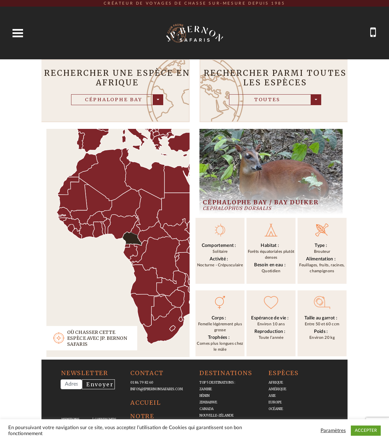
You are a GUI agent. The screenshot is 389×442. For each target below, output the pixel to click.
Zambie (205, 389)
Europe (275, 402)
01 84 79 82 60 (141, 382)
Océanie (276, 409)
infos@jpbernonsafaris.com (156, 389)
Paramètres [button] (333, 430)
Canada (206, 409)
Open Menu (18, 33)
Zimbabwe (208, 402)
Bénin (204, 396)
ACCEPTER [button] (366, 430)
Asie (272, 396)
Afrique (276, 382)
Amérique (277, 389)
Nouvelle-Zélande (216, 415)
